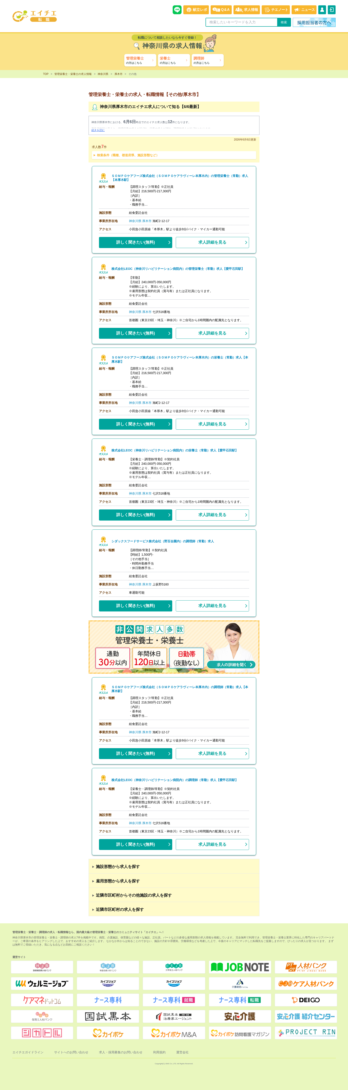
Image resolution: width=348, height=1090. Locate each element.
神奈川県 (103, 74)
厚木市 (119, 74)
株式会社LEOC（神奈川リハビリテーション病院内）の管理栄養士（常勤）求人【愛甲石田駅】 (177, 269)
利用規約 (159, 1052)
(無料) (135, 241)
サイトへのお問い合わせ (71, 1052)
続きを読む (98, 130)
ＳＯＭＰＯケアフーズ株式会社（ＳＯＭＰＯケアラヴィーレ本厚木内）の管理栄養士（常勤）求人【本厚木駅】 (180, 178)
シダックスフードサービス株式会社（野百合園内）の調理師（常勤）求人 (162, 541)
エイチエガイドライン (28, 1052)
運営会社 (182, 1052)
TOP (45, 74)
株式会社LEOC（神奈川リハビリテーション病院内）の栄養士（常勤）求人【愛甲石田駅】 (174, 450)
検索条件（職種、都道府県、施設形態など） (128, 155)
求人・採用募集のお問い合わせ (120, 1052)
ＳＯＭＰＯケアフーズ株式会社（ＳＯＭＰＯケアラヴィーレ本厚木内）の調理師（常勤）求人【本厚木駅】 (180, 689)
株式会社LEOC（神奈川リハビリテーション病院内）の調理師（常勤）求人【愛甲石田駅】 (174, 780)
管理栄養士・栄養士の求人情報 (73, 74)
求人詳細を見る (212, 242)
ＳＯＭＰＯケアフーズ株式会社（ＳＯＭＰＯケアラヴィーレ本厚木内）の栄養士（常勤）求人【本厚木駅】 (180, 359)
